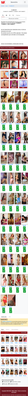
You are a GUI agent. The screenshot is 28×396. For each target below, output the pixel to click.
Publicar (18, 15)
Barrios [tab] (7, 329)
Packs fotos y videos (15, 381)
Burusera (5, 384)
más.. (22, 324)
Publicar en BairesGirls (7, 321)
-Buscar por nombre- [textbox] (14, 18)
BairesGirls (14, 2)
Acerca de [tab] (3, 316)
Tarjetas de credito (13, 383)
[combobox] (14, 18)
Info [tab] (10, 316)
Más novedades (24, 332)
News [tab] (2, 329)
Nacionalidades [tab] (15, 329)
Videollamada (5, 381)
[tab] (3, 15)
